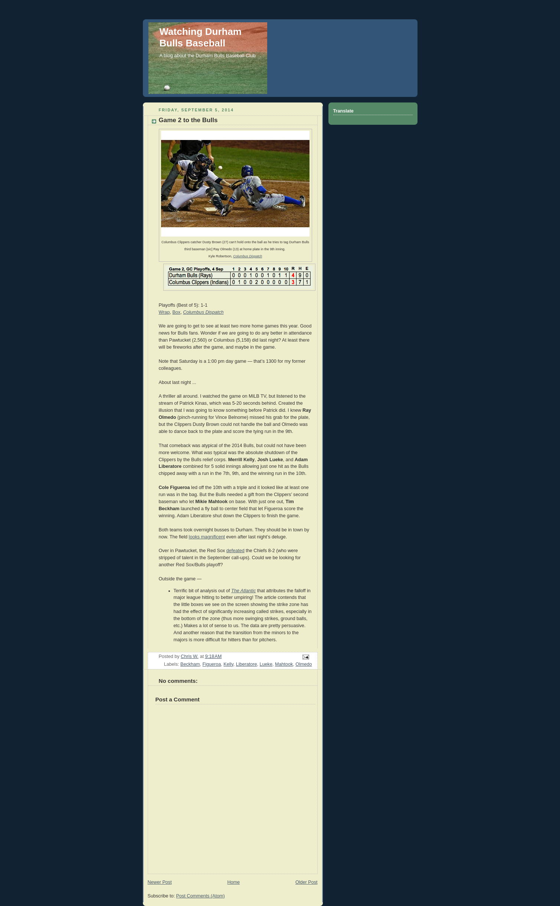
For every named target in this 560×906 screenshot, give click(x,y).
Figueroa (212, 664)
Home (233, 882)
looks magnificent (207, 537)
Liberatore (246, 664)
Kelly (228, 664)
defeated (235, 550)
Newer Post (160, 882)
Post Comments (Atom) (200, 896)
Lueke (266, 664)
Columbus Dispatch (247, 256)
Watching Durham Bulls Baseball (201, 37)
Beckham (190, 664)
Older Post (306, 882)
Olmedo (303, 664)
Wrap (164, 312)
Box (176, 312)
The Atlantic (243, 590)
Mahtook (284, 664)
